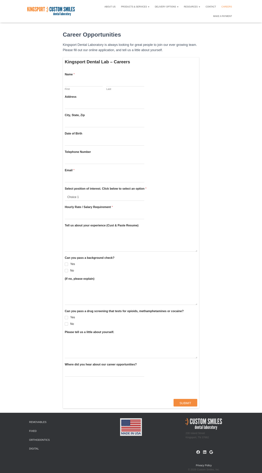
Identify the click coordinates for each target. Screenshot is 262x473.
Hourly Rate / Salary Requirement (89, 207)
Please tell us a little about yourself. (89, 332)
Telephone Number (78, 151)
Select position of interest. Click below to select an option (105, 188)
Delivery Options (166, 6)
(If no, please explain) (79, 278)
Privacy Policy (204, 465)
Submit (185, 403)
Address (70, 96)
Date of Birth (73, 133)
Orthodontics (39, 439)
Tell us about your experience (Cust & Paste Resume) (101, 225)
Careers (226, 6)
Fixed (33, 431)
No (72, 270)
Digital (34, 448)
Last (108, 89)
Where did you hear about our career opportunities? (101, 364)
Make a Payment (222, 16)
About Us (110, 6)
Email (69, 170)
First (67, 89)
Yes (72, 264)
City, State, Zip (75, 115)
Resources (192, 6)
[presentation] (92, 396)
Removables (37, 422)
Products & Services (135, 6)
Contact (211, 6)
